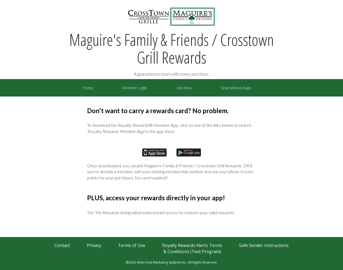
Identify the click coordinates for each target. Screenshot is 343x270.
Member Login (134, 87)
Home (88, 87)
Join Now (184, 87)
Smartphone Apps (236, 87)
